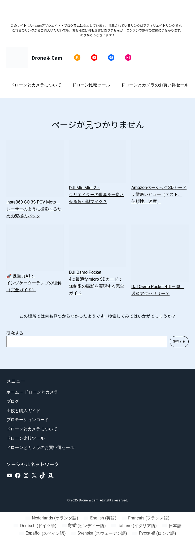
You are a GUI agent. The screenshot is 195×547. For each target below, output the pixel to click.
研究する (14, 333)
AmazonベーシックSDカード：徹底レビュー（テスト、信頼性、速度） (159, 194)
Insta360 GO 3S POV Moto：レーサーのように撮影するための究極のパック (34, 209)
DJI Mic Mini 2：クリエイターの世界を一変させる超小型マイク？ (96, 194)
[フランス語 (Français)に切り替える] (145, 518)
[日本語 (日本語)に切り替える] (171, 526)
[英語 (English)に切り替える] (100, 518)
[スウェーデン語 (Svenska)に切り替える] (99, 533)
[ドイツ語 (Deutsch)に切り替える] (35, 526)
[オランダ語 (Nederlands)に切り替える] (52, 518)
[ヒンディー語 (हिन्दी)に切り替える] (84, 526)
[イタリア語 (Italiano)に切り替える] (134, 526)
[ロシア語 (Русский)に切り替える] (154, 533)
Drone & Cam (47, 57)
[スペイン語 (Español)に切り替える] (42, 533)
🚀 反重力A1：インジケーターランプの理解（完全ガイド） (34, 283)
